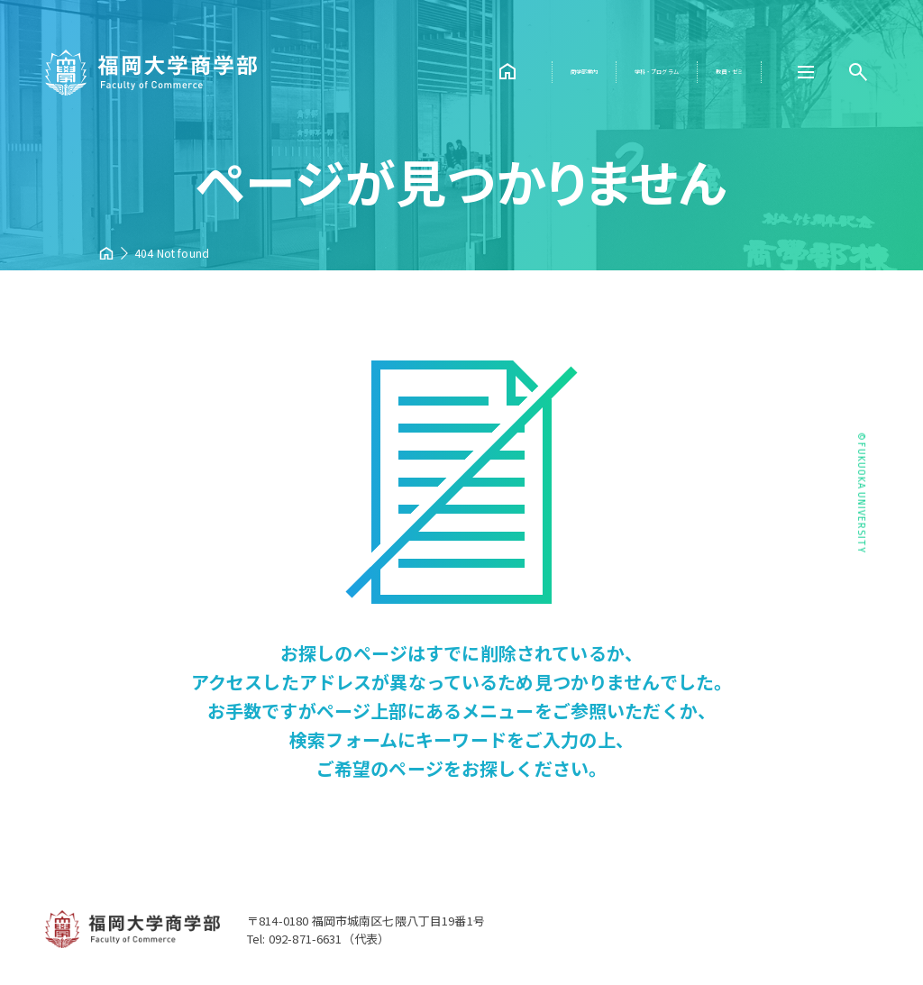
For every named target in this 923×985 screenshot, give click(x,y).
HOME (360, 72)
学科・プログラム (582, 71)
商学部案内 (457, 71)
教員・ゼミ (708, 71)
